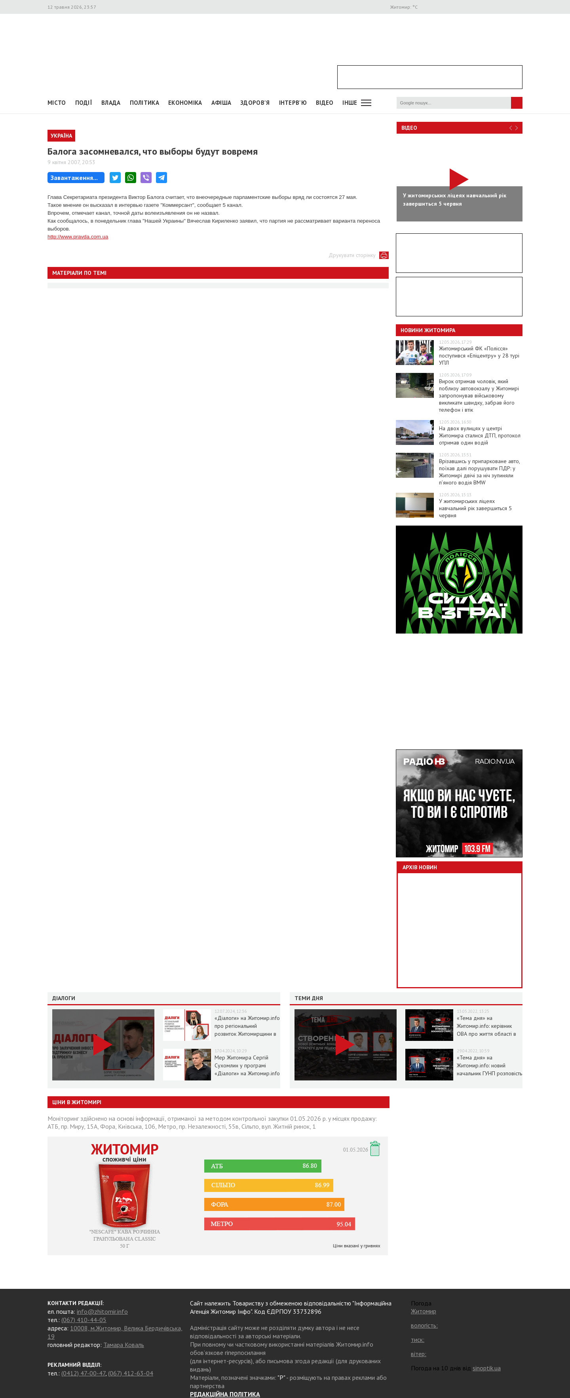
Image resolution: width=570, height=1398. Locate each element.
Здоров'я (255, 102)
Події (84, 102)
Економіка (185, 102)
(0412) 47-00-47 (83, 1373)
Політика (144, 102)
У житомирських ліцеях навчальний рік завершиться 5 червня (475, 508)
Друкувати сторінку (352, 255)
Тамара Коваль (123, 1345)
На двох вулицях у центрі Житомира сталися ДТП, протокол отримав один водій (480, 435)
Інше (349, 102)
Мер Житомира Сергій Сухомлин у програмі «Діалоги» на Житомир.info (247, 1065)
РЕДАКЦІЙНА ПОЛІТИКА (225, 1394)
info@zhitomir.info (102, 1311)
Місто (57, 102)
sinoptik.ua (487, 1368)
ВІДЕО (325, 102)
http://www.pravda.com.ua (78, 237)
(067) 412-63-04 (130, 1373)
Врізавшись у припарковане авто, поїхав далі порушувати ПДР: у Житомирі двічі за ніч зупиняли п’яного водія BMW (479, 472)
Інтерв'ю (293, 102)
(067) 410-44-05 (83, 1320)
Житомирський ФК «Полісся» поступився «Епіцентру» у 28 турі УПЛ (479, 355)
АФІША (221, 102)
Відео (409, 127)
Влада (111, 102)
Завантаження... (74, 178)
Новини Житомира (428, 330)
